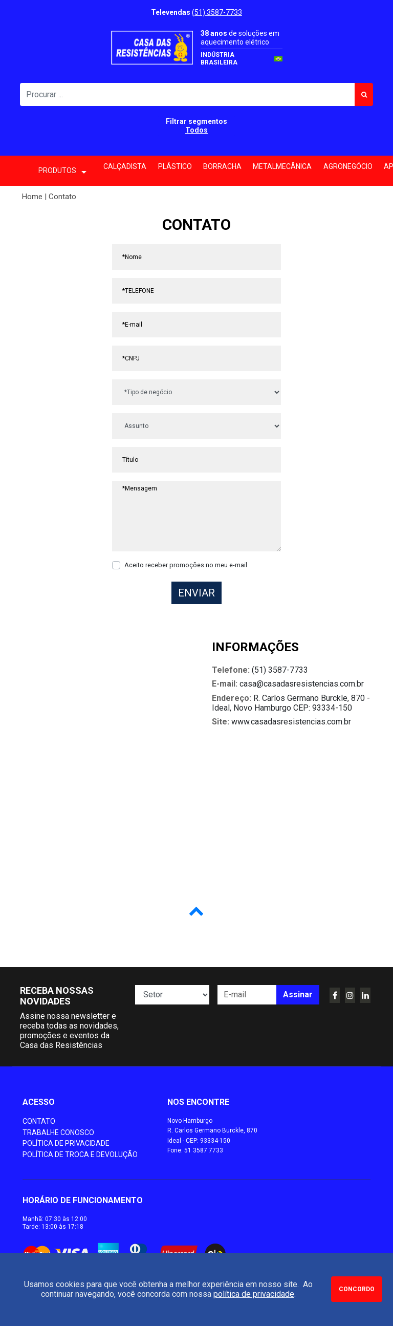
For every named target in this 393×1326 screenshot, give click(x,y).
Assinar (298, 994)
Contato (39, 1121)
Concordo (357, 1289)
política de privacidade (253, 1294)
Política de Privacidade (66, 1143)
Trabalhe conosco (58, 1132)
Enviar (196, 593)
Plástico (175, 166)
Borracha (222, 166)
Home (32, 196)
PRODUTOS (62, 171)
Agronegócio (348, 166)
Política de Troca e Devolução (80, 1154)
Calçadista (124, 166)
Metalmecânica (282, 166)
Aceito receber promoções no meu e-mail (185, 565)
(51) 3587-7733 (217, 12)
